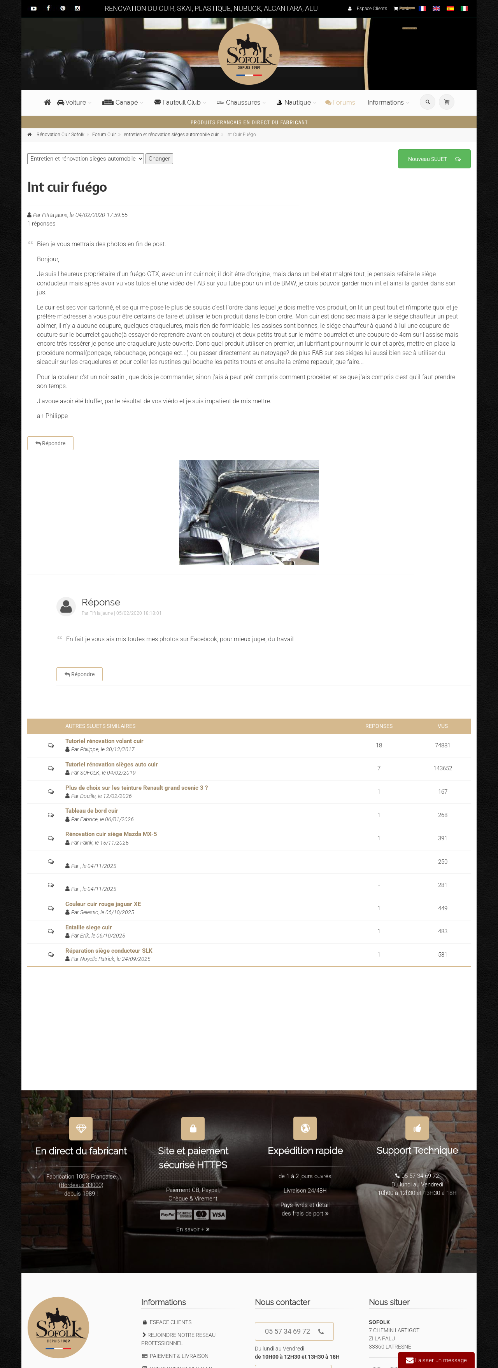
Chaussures (238, 102)
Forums (340, 102)
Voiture (71, 102)
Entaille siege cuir (88, 927)
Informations (386, 102)
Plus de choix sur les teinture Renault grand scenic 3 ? (136, 787)
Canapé (120, 102)
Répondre (50, 443)
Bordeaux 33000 (81, 1180)
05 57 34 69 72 (294, 1332)
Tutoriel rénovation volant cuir (104, 741)
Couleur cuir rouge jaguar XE (103, 904)
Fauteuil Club (177, 102)
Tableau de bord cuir (91, 810)
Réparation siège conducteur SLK (109, 950)
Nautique (294, 102)
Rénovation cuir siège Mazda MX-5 (111, 834)
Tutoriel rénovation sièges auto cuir (111, 764)
